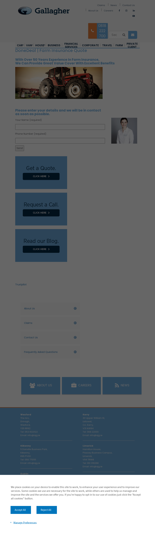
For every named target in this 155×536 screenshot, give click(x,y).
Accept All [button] (20, 510)
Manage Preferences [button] (25, 522)
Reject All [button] (46, 510)
